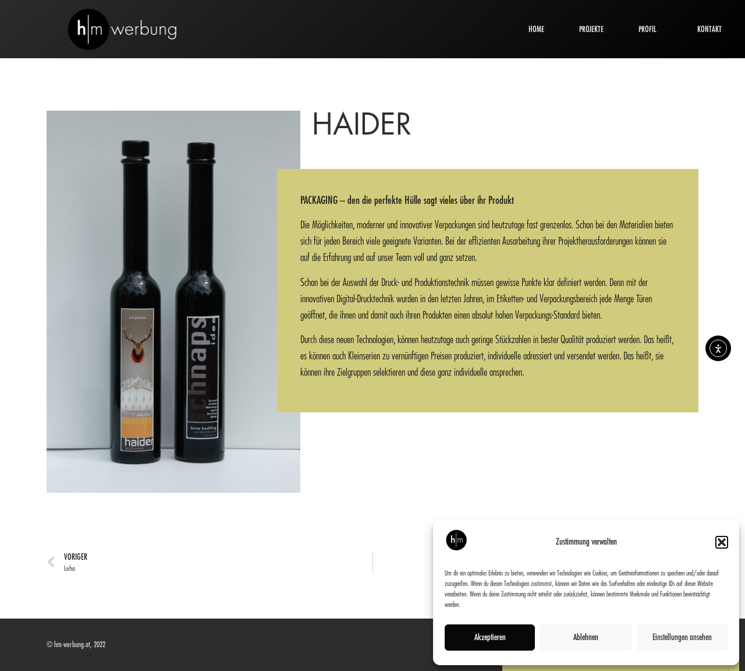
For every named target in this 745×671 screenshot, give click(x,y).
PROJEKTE (591, 29)
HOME (536, 29)
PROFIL (650, 29)
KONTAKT (709, 29)
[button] (722, 542)
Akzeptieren (490, 637)
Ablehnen (585, 637)
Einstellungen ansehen (682, 637)
